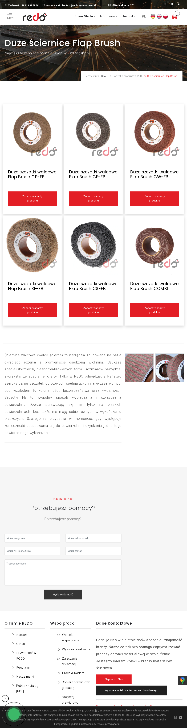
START (105, 76)
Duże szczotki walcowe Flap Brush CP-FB (32, 174)
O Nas (20, 644)
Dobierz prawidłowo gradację (76, 685)
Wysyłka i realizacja (76, 649)
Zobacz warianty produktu (32, 198)
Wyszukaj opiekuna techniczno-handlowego (131, 690)
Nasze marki (25, 676)
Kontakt (128, 16)
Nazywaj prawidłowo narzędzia (70, 702)
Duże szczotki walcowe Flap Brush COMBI (154, 286)
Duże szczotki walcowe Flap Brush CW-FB (154, 174)
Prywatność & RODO (26, 655)
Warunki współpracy (70, 637)
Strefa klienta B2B (121, 5)
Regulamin (23, 667)
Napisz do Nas (114, 679)
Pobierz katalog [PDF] (27, 688)
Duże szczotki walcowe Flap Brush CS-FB (93, 286)
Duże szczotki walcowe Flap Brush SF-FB (32, 286)
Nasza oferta (84, 16)
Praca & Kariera (73, 673)
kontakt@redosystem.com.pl (79, 5)
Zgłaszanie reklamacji (70, 661)
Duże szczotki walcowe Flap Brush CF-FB (93, 174)
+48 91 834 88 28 (29, 5)
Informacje (108, 16)
